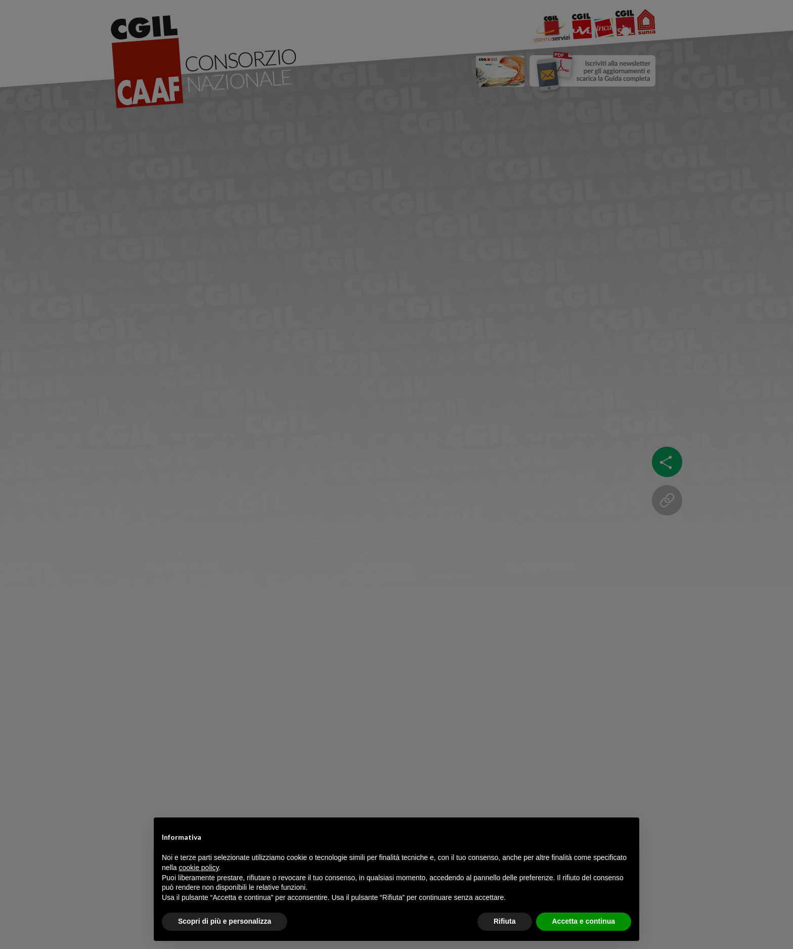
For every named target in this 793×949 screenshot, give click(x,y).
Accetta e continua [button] (583, 921)
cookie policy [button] (198, 868)
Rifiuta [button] (505, 921)
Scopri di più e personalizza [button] (224, 921)
